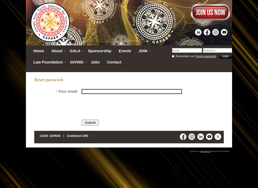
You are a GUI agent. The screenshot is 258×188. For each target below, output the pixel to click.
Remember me (185, 56)
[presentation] (121, 107)
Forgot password (205, 56)
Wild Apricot (205, 151)
